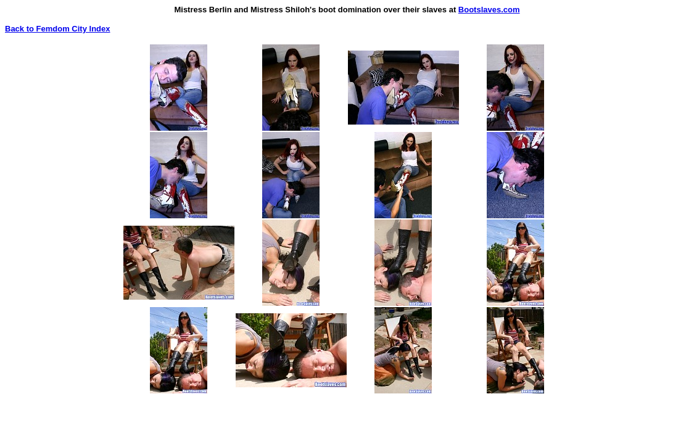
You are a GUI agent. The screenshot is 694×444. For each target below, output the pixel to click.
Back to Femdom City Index (57, 28)
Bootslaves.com (489, 9)
